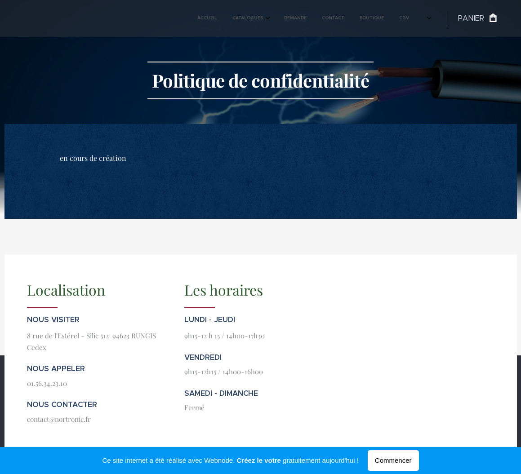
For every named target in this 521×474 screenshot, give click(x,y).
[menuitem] (317, 18)
